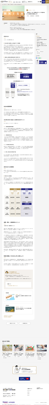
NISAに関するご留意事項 (7, 316)
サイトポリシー (37, 400)
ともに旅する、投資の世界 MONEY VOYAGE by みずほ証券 (4, 2)
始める (14, 2)
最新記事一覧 (30, 1)
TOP (2, 4)
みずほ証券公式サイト (47, 2)
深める (17, 2)
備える (20, 2)
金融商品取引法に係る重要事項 (8, 315)
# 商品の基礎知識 (39, 357)
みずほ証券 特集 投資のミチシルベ (13, 285)
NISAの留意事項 (39, 37)
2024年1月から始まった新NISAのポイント (42, 40)
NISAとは (38, 36)
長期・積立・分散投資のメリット (41, 43)
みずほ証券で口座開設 (43, 2)
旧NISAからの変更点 (40, 42)
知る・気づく (11, 2)
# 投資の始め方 (42, 51)
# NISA (37, 51)
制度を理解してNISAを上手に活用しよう (42, 46)
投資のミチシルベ (24, 2)
